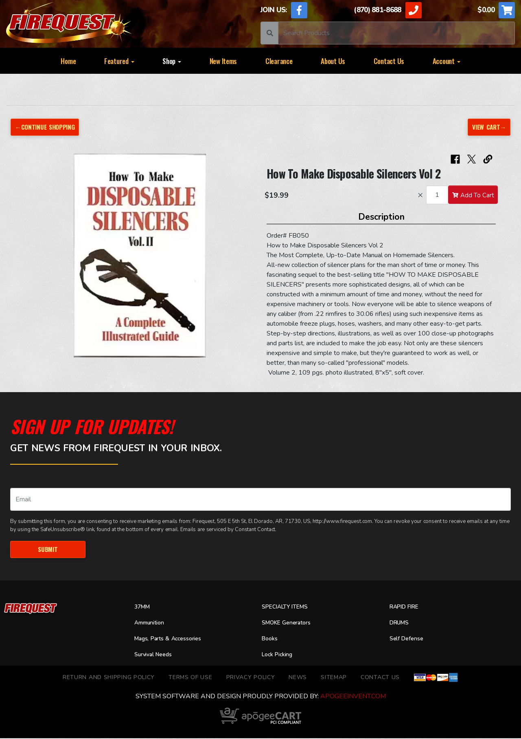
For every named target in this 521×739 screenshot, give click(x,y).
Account (446, 60)
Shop (171, 60)
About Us (333, 60)
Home (68, 60)
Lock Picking (280, 655)
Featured (119, 60)
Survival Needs (156, 655)
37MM (143, 608)
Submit (48, 550)
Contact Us (389, 60)
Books (271, 639)
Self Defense (409, 639)
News (298, 678)
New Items (223, 60)
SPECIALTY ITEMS (288, 608)
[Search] (396, 33)
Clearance (279, 60)
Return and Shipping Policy (109, 678)
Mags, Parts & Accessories (173, 639)
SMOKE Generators (290, 624)
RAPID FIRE (406, 608)
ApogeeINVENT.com (353, 697)
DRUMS (401, 624)
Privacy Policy (250, 678)
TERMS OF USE (190, 678)
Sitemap (334, 678)
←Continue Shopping (48, 127)
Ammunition (152, 624)
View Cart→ (488, 127)
